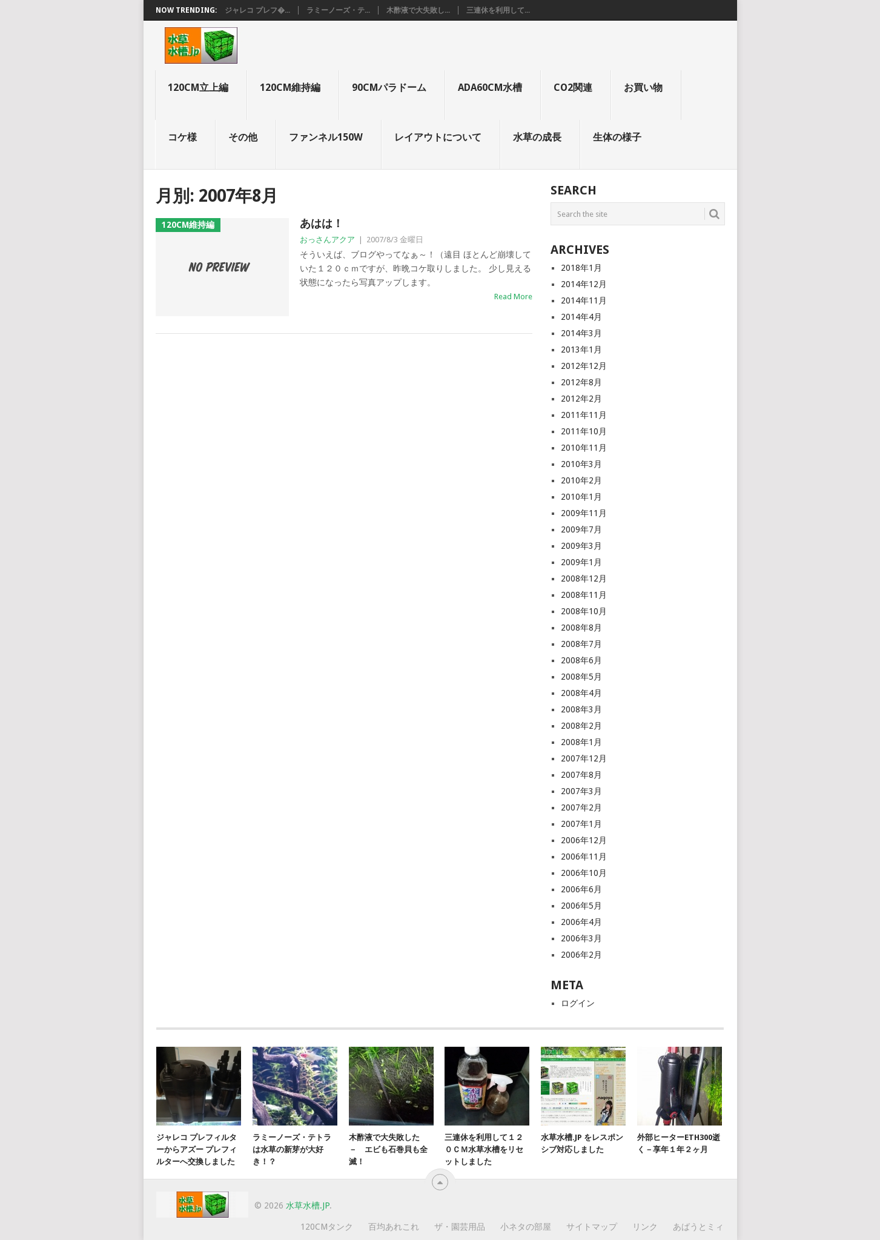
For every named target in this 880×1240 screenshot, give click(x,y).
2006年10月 (584, 873)
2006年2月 (581, 955)
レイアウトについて (437, 137)
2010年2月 (581, 480)
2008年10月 (584, 611)
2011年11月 (584, 415)
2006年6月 (581, 889)
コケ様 (182, 137)
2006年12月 (584, 840)
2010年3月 (581, 464)
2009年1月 (581, 562)
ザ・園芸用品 (459, 1227)
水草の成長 (537, 137)
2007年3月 (581, 791)
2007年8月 (581, 775)
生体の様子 (617, 137)
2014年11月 (584, 300)
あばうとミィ (698, 1227)
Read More (513, 296)
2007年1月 (581, 824)
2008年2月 (581, 726)
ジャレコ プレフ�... (257, 10)
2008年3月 (581, 709)
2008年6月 (581, 660)
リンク (645, 1227)
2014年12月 (584, 284)
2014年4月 (581, 317)
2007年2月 (581, 807)
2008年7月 (581, 644)
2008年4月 (581, 693)
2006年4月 (581, 922)
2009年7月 (581, 529)
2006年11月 (584, 856)
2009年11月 (584, 513)
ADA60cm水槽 (490, 87)
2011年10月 (584, 431)
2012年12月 (584, 366)
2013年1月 (581, 349)
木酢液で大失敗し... (418, 10)
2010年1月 (581, 497)
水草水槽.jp (307, 1205)
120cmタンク (326, 1227)
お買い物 (643, 87)
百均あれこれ (393, 1227)
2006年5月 (581, 905)
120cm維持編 (290, 87)
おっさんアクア (327, 239)
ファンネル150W (326, 137)
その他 (242, 137)
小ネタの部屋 (525, 1227)
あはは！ (321, 223)
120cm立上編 (198, 87)
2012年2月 (581, 398)
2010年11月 (584, 448)
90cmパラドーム (389, 87)
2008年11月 (584, 595)
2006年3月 (581, 938)
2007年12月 (584, 758)
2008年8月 (581, 627)
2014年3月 (581, 333)
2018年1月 (581, 268)
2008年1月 (581, 742)
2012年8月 (581, 382)
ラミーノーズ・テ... (338, 10)
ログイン (578, 1003)
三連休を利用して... (498, 10)
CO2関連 (573, 87)
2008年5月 (581, 676)
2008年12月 (584, 578)
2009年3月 (581, 546)
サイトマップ (591, 1227)
